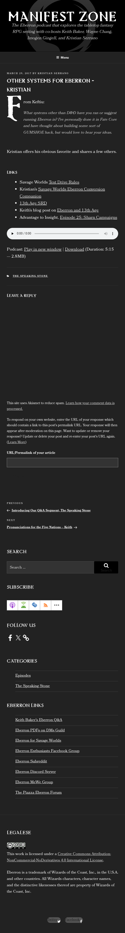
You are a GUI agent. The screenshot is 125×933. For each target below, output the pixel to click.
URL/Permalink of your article (31, 453)
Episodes (23, 676)
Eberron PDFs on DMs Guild (40, 730)
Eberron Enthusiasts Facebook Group (47, 751)
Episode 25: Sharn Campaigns (88, 218)
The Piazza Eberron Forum (38, 793)
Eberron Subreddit (31, 761)
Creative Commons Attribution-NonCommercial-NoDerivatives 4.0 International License (59, 857)
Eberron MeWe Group (34, 782)
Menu (62, 57)
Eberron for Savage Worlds (38, 741)
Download (74, 249)
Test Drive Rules (64, 182)
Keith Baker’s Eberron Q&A (38, 720)
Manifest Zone (62, 16)
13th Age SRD (33, 203)
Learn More (16, 442)
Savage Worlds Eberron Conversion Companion (62, 193)
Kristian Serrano (53, 74)
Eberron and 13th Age (78, 210)
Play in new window (43, 249)
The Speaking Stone (30, 276)
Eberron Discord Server (35, 772)
